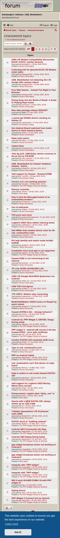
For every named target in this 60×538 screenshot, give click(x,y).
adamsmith (25, 358)
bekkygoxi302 (26, 74)
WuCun (24, 368)
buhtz (23, 396)
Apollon (24, 424)
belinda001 (25, 64)
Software (19, 15)
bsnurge (24, 184)
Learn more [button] (11, 524)
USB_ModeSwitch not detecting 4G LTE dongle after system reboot (31, 81)
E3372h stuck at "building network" (29, 421)
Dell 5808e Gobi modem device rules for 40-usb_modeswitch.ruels (33, 231)
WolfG (23, 342)
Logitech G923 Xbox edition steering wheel (33, 222)
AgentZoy (25, 378)
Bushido (24, 263)
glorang (24, 350)
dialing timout (18, 490)
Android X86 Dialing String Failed (28, 437)
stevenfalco (25, 271)
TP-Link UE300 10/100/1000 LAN (28, 268)
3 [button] (39, 49)
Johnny (24, 192)
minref (23, 133)
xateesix (24, 324)
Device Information (26, 66)
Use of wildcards (20, 207)
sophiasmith (26, 123)
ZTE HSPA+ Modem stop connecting (30, 294)
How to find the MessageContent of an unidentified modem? (31, 198)
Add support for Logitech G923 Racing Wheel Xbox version (31, 384)
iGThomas (25, 202)
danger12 (25, 306)
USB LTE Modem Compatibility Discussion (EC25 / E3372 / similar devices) (33, 60)
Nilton (23, 140)
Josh (23, 112)
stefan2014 (25, 416)
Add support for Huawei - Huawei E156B (32, 174)
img (22, 485)
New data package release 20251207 (30, 110)
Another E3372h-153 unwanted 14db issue (33, 340)
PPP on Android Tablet (23, 355)
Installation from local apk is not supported (33, 250)
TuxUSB (24, 176)
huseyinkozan (26, 148)
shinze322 (25, 500)
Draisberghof (8, 15)
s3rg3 (23, 388)
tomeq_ (24, 314)
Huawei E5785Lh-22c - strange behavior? (32, 312)
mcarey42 (25, 235)
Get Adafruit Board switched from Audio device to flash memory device (32, 129)
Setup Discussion (26, 86)
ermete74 (25, 168)
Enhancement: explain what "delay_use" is (33, 393)
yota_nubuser (26, 158)
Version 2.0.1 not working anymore (29, 181)
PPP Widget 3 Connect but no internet (30, 498)
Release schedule (20, 189)
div (22, 406)
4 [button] (42, 49)
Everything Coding (26, 124)
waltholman (25, 225)
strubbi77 (25, 289)
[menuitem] (10, 25)
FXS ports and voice (22, 215)
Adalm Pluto (18, 146)
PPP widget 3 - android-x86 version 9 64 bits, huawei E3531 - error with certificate (34, 331)
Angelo (24, 209)
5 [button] (46, 49)
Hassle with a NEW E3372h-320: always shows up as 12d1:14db (31, 402)
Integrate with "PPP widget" (25, 465)
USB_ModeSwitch (33, 15)
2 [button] (36, 49)
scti (22, 334)
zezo (23, 493)
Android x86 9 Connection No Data (29, 429)
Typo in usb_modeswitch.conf (27, 347)
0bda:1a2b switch (20, 138)
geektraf (24, 245)
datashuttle (25, 431)
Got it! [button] (18, 532)
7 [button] (51, 49)
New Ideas (23, 193)
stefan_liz (25, 281)
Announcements (25, 114)
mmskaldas (25, 449)
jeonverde (25, 105)
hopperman (25, 296)
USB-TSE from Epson (22, 286)
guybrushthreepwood (29, 217)
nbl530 (24, 253)
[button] (28, 49)
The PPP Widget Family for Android (33, 186)
